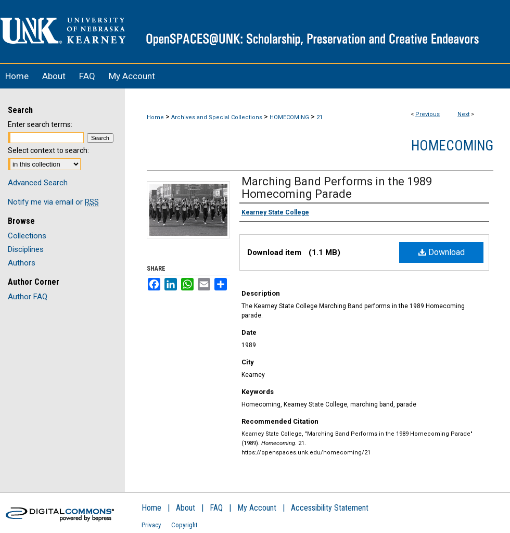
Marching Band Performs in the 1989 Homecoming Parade (336, 187)
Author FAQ (27, 296)
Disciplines (26, 249)
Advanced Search (38, 182)
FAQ (216, 508)
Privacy (151, 525)
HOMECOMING (289, 117)
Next (463, 114)
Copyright (184, 525)
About (185, 508)
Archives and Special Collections (216, 117)
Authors (21, 263)
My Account (256, 508)
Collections (27, 235)
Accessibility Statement (329, 508)
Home (155, 117)
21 (319, 117)
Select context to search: (48, 150)
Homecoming (452, 145)
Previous (427, 114)
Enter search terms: (40, 124)
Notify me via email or (53, 202)
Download (441, 252)
